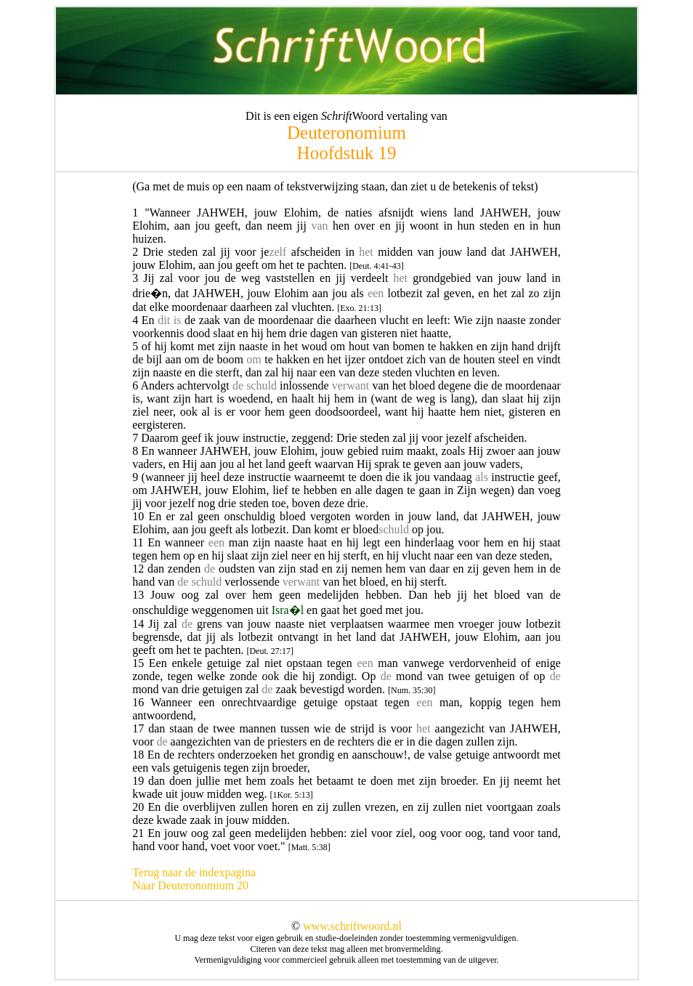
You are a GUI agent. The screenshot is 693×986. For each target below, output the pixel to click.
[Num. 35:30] (411, 690)
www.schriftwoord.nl (352, 926)
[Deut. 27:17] (269, 651)
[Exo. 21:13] (359, 308)
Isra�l (288, 610)
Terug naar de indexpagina (194, 872)
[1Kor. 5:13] (291, 795)
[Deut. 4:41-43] (376, 266)
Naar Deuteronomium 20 (190, 885)
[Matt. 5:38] (309, 847)
